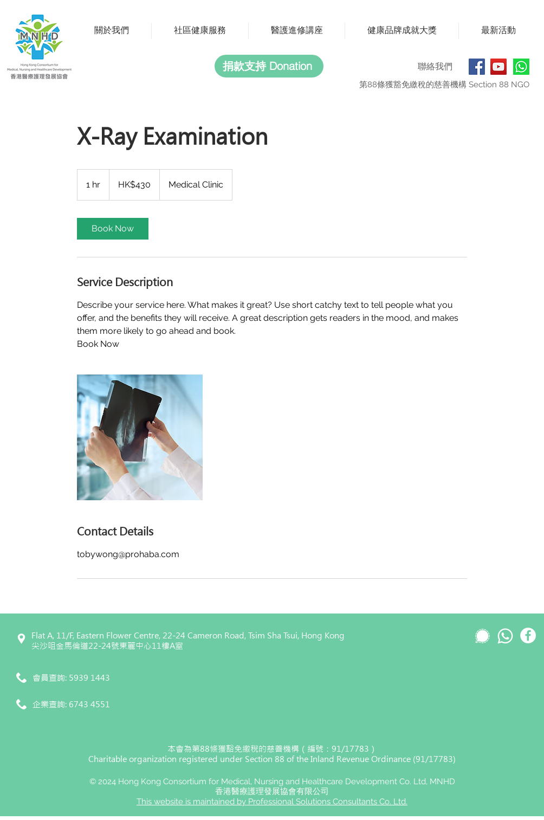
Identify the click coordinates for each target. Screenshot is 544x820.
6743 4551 (89, 704)
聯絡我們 (435, 66)
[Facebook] (477, 67)
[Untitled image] (140, 437)
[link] (112, 229)
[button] (111, 31)
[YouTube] (498, 67)
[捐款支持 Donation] (269, 66)
